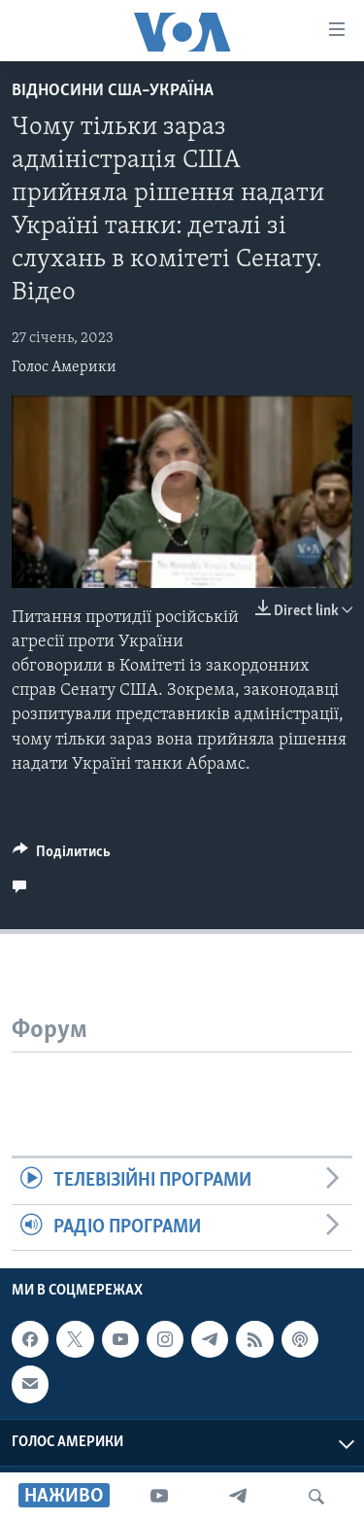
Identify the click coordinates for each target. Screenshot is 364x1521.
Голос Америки (64, 367)
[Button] (62, 856)
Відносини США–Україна (113, 91)
